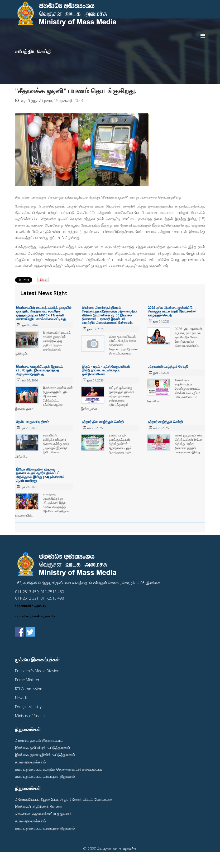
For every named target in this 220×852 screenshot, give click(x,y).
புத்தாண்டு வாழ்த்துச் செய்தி (168, 366)
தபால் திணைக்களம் (30, 762)
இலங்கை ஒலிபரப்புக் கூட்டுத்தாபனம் (42, 747)
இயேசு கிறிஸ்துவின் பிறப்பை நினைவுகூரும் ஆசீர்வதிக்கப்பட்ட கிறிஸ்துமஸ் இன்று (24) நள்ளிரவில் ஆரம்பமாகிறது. (40, 475)
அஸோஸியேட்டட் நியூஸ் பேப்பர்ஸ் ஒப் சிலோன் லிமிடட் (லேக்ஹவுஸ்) (63, 799)
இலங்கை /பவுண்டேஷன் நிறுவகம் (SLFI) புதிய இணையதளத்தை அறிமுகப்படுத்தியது (39, 370)
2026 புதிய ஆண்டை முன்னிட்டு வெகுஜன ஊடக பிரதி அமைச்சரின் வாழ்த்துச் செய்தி (172, 311)
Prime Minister (27, 679)
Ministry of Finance (30, 715)
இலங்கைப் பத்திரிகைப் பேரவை (38, 806)
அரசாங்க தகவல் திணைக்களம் (39, 740)
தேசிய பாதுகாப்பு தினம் (32, 421)
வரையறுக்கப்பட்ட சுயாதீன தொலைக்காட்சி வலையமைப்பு (58, 769)
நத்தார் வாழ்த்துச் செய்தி (165, 421)
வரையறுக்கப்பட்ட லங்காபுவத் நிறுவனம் (45, 776)
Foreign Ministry (28, 706)
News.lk (21, 697)
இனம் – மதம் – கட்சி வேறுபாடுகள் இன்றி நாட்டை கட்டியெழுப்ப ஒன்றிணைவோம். (106, 370)
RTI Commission (28, 688)
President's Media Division (37, 670)
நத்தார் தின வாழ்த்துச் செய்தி (103, 421)
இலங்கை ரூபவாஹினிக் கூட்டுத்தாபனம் (45, 754)
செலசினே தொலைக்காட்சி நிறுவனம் (43, 813)
